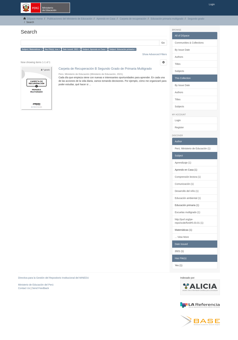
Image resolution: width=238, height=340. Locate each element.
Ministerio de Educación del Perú (35, 284)
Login (178, 120)
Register (179, 127)
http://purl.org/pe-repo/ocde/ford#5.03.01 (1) (189, 221)
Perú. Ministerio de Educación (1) (193, 148)
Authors (179, 56)
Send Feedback (40, 288)
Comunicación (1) (184, 184)
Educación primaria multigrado (167, 18)
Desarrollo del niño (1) (187, 191)
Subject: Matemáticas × (32, 49)
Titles (178, 64)
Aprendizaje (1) (183, 162)
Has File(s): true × (52, 49)
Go (163, 42)
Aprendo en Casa (106, 18)
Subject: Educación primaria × (122, 49)
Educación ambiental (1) (188, 198)
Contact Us (24, 288)
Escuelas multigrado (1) (187, 212)
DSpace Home (35, 18)
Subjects (179, 71)
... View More (182, 237)
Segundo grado (196, 18)
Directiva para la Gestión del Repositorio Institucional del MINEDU (53, 277)
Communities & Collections (189, 42)
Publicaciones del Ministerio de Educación (69, 18)
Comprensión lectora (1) (188, 176)
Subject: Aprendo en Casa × (94, 49)
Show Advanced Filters (154, 54)
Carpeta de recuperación (133, 18)
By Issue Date (182, 49)
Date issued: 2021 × (71, 49)
